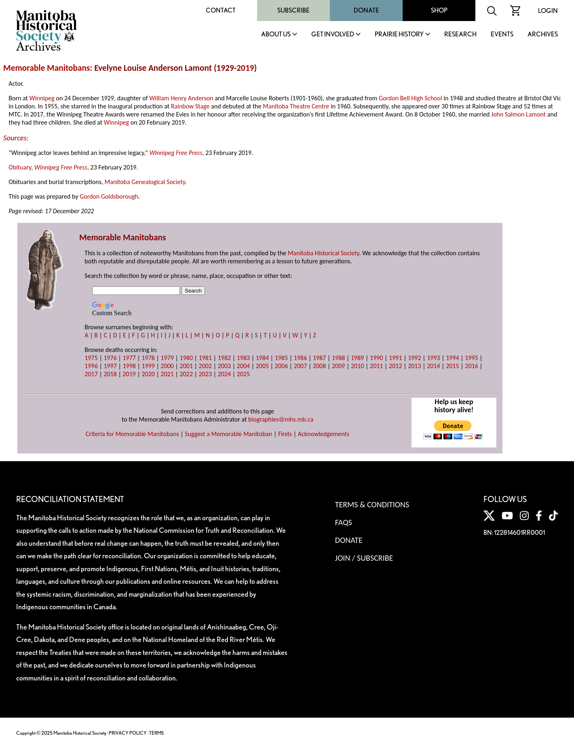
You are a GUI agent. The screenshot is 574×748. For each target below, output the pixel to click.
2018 (109, 374)
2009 (338, 366)
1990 (376, 358)
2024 (224, 374)
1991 (395, 358)
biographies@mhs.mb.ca (280, 419)
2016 (471, 366)
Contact (221, 10)
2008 (319, 366)
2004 (243, 366)
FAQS (343, 522)
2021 (167, 374)
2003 (224, 366)
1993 (433, 358)
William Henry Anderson (181, 98)
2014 (433, 366)
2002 (205, 366)
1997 (109, 366)
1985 (281, 358)
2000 (167, 366)
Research (460, 34)
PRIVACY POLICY (128, 733)
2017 (90, 374)
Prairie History (399, 34)
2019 (245, 68)
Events (502, 34)
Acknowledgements (324, 434)
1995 (471, 358)
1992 (414, 358)
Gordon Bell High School (410, 98)
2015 (452, 366)
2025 (243, 374)
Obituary (19, 167)
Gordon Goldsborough (109, 196)
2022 (186, 374)
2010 (357, 366)
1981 (205, 358)
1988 (338, 358)
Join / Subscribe (364, 558)
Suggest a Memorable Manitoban (228, 434)
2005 (262, 366)
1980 (186, 358)
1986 (300, 358)
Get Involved (332, 34)
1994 (452, 358)
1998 (128, 366)
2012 (395, 366)
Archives (543, 34)
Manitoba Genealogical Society (145, 182)
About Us (276, 34)
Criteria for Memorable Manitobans (132, 434)
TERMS (156, 733)
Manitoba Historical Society (323, 253)
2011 (376, 366)
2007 (300, 366)
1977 (128, 358)
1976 (109, 358)
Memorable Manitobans (46, 68)
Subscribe (293, 10)
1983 (243, 358)
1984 (262, 358)
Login (548, 11)
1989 (357, 358)
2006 (281, 366)
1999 (147, 366)
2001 (186, 366)
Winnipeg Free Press (175, 153)
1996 (90, 366)
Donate (366, 10)
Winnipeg (42, 98)
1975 (90, 358)
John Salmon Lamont (518, 114)
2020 (147, 374)
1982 (224, 358)
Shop (439, 10)
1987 (319, 358)
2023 (205, 374)
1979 (167, 358)
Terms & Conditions (372, 504)
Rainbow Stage (190, 106)
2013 (414, 366)
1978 (147, 358)
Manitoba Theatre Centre (296, 106)
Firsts (285, 434)
